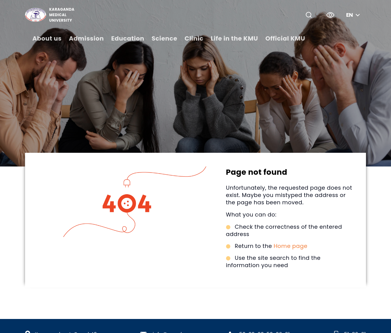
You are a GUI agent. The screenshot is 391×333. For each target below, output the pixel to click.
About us (47, 38)
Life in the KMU (234, 38)
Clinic (194, 38)
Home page (291, 246)
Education (127, 38)
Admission (86, 38)
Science (164, 38)
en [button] (353, 15)
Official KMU (285, 38)
